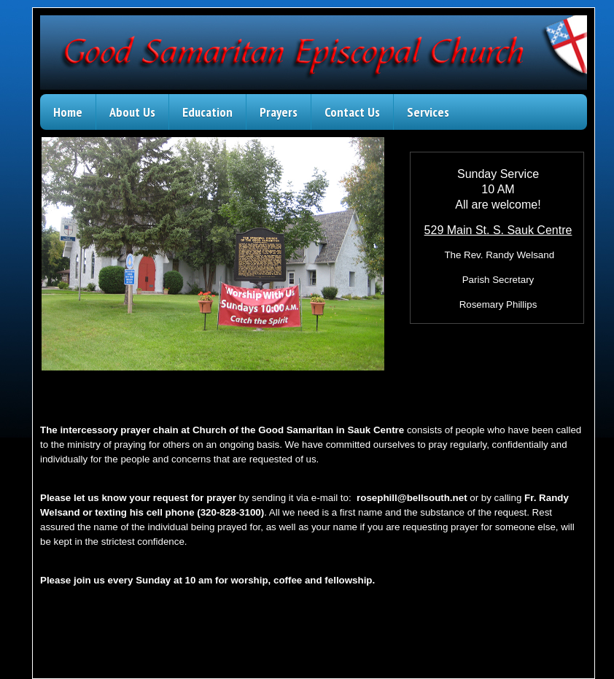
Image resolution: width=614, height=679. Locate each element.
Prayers (279, 112)
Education (207, 112)
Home (67, 112)
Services (428, 112)
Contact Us (352, 112)
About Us (132, 112)
